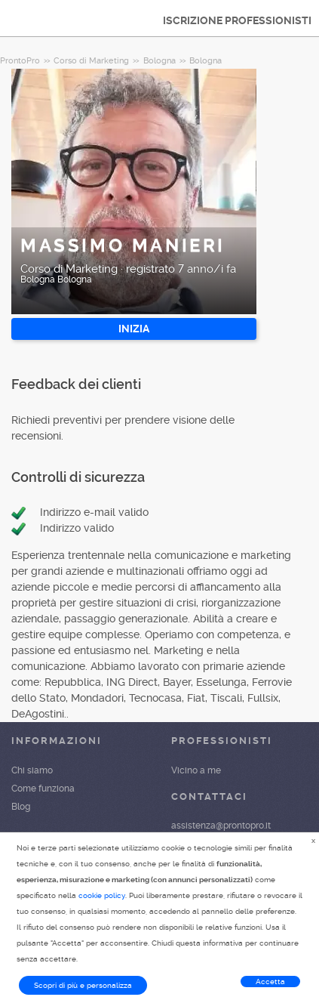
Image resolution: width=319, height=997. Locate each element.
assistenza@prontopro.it (221, 825)
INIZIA (133, 329)
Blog (20, 806)
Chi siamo (32, 770)
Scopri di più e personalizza (83, 985)
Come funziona (43, 788)
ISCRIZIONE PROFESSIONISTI (237, 20)
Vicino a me (196, 770)
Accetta (270, 981)
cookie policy (101, 895)
